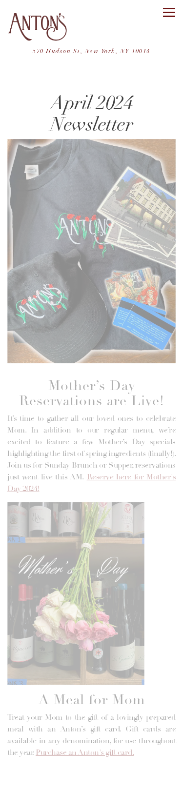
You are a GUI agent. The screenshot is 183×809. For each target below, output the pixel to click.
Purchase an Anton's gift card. (85, 752)
